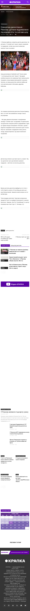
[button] (28, 2)
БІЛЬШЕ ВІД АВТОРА (16, 245)
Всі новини (6, 495)
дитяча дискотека (10, 230)
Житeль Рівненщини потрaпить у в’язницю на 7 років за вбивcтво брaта (18, 441)
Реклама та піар (15, 542)
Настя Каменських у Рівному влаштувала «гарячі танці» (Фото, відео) (18, 266)
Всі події (15, 535)
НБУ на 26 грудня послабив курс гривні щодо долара (6, 238)
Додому (2, 11)
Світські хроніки (4, 24)
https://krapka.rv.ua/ (15, 583)
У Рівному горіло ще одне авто (22, 237)
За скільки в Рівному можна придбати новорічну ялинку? (6, 478)
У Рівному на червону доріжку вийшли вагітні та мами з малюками (18, 251)
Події (17, 474)
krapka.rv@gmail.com (19, 599)
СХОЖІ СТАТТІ (5, 245)
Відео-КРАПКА (15, 284)
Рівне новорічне (4, 474)
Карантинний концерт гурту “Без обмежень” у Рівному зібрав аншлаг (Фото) (18, 258)
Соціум (2, 456)
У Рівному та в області (5, 409)
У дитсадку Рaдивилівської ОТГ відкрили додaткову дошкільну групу (18, 426)
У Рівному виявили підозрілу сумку (14, 412)
